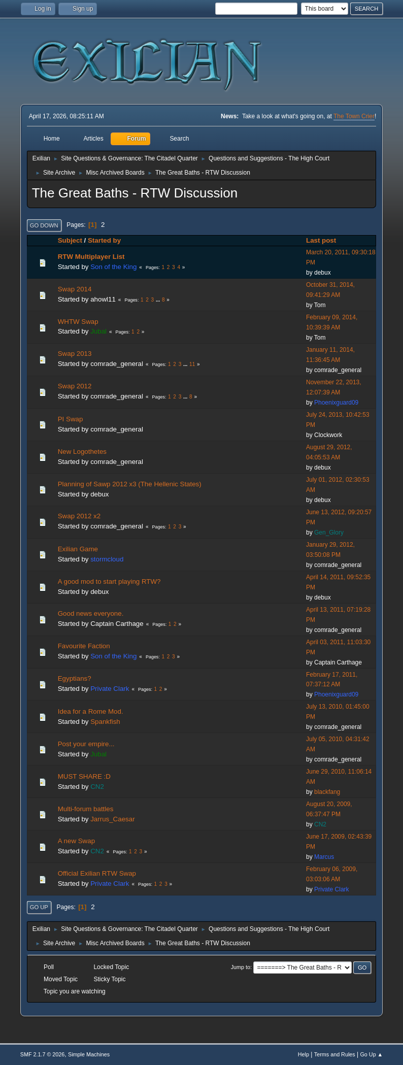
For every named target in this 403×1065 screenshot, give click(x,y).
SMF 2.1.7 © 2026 (42, 1054)
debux (322, 272)
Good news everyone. (91, 613)
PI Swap (70, 419)
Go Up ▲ (371, 1054)
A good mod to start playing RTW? (109, 581)
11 (192, 364)
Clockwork (328, 435)
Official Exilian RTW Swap (97, 873)
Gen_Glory (329, 532)
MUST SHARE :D (84, 776)
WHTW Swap (78, 321)
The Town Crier (354, 116)
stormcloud (106, 559)
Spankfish (105, 721)
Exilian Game (78, 549)
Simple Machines (89, 1054)
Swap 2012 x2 (79, 516)
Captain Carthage (116, 623)
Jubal (98, 331)
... (158, 300)
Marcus (324, 856)
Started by (104, 240)
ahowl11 (103, 299)
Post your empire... (86, 744)
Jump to (240, 967)
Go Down (44, 225)
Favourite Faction (84, 646)
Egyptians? (74, 678)
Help (303, 1054)
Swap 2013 (75, 353)
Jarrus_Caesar (112, 819)
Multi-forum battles (86, 809)
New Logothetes (82, 451)
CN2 (97, 786)
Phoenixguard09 (336, 402)
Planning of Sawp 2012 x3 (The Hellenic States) (130, 484)
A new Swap (76, 841)
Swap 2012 (75, 386)
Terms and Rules (334, 1054)
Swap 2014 (75, 289)
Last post (325, 240)
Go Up (39, 907)
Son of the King (113, 267)
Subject (70, 240)
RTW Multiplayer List (91, 256)
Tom (320, 305)
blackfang (327, 791)
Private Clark (109, 688)
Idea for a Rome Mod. (90, 711)
